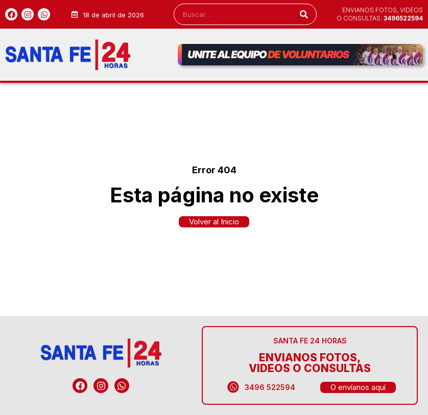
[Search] (304, 14)
